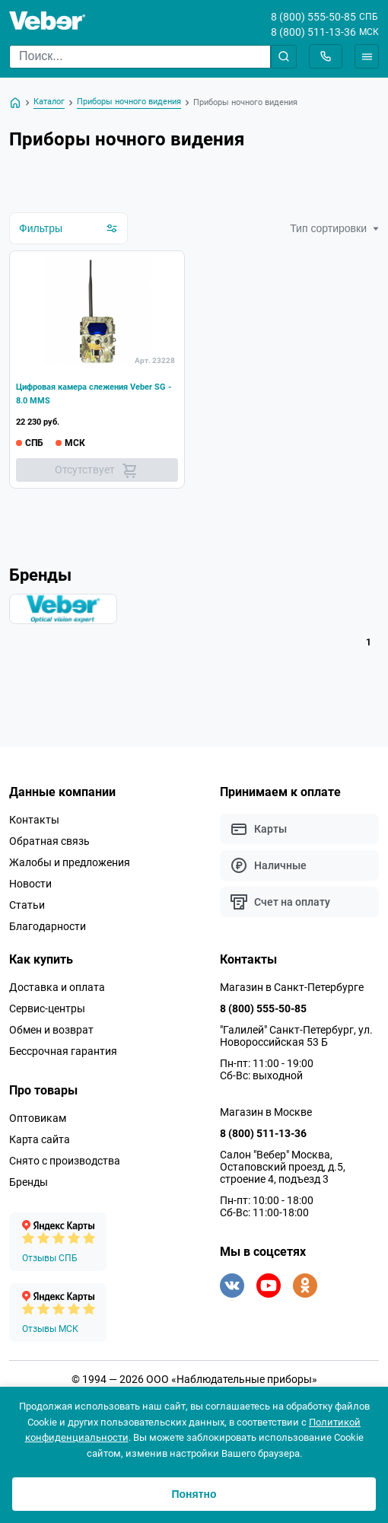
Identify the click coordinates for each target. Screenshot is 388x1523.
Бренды (28, 1182)
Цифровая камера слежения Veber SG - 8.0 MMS (93, 394)
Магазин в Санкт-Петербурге (292, 987)
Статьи (27, 905)
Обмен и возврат (51, 1030)
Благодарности (47, 926)
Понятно (193, 1494)
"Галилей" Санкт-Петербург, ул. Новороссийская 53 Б (296, 1036)
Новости (30, 884)
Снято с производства (64, 1161)
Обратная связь (49, 841)
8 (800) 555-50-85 (313, 17)
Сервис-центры (47, 1008)
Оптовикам (37, 1118)
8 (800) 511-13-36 (313, 32)
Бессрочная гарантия (63, 1051)
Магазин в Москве (266, 1112)
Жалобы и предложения (69, 862)
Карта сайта (39, 1139)
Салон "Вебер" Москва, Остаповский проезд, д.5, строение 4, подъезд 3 (282, 1167)
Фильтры (68, 228)
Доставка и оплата (57, 987)
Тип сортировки (334, 228)
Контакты (34, 820)
